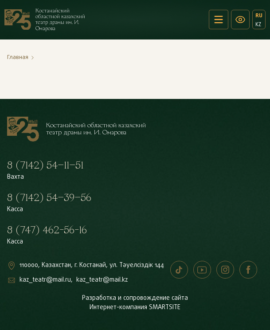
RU (258, 15)
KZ (258, 24)
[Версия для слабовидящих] (240, 19)
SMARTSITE (164, 307)
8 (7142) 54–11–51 (45, 165)
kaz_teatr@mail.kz (102, 280)
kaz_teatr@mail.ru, (46, 280)
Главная (17, 57)
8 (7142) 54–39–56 (49, 197)
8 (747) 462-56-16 (47, 230)
